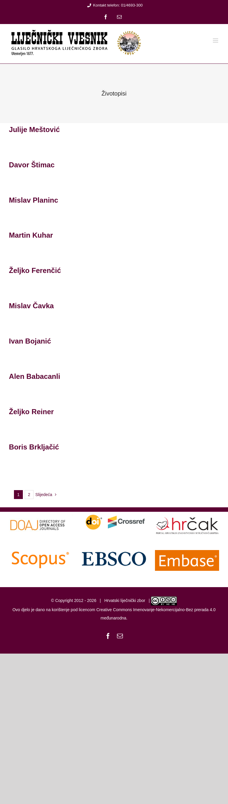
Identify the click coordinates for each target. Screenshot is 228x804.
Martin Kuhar (31, 235)
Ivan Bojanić (30, 341)
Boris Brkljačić (34, 447)
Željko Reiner (31, 412)
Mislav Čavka (31, 306)
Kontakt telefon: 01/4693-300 (114, 5)
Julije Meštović (34, 129)
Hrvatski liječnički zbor (124, 600)
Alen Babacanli (34, 376)
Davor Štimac (32, 165)
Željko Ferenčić (35, 270)
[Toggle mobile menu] (216, 40)
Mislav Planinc (33, 200)
